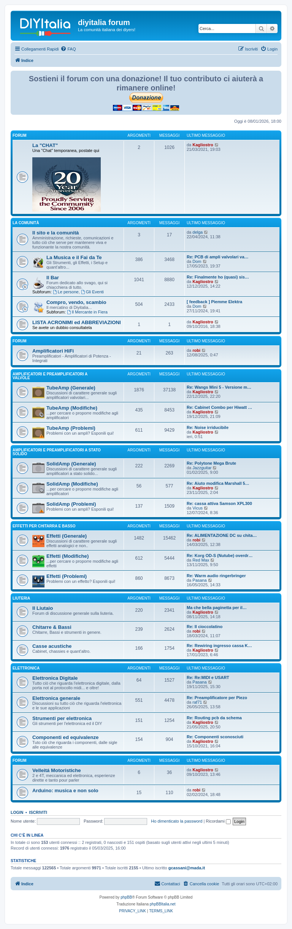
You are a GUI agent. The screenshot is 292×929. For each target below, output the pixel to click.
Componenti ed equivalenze (65, 737)
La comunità (26, 223)
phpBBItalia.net (163, 904)
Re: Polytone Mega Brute (211, 463)
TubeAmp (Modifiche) (71, 408)
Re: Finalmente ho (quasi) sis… (218, 277)
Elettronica (26, 668)
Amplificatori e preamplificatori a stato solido (57, 452)
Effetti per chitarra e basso (44, 526)
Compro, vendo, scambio (76, 302)
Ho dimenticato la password (176, 821)
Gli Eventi (92, 292)
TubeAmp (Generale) (70, 388)
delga (197, 232)
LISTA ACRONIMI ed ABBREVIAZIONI (76, 322)
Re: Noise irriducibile (208, 427)
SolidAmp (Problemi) (71, 504)
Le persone (66, 292)
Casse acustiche (51, 646)
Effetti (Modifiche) (67, 556)
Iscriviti (38, 812)
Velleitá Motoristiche (56, 770)
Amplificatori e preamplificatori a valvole (50, 376)
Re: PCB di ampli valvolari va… (218, 257)
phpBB (126, 897)
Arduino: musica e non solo (65, 790)
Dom (196, 261)
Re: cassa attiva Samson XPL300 (219, 503)
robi (196, 350)
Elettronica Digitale (55, 678)
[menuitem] (68, 49)
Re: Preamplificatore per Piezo (217, 697)
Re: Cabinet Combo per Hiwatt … (219, 407)
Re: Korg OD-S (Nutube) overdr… (220, 555)
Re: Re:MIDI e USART (208, 677)
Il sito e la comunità (55, 233)
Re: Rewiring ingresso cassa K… (219, 645)
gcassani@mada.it (186, 868)
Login (17, 812)
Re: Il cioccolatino (204, 626)
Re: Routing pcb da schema (214, 717)
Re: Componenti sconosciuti (215, 736)
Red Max (200, 560)
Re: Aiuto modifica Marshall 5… (218, 483)
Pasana (199, 580)
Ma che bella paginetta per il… (217, 607)
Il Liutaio (42, 608)
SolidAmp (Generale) (71, 464)
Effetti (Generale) (66, 536)
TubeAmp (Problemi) (70, 428)
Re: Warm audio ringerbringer (216, 575)
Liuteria (21, 598)
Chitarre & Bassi (51, 627)
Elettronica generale (56, 698)
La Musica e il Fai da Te (74, 257)
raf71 (197, 702)
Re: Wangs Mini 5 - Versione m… (219, 387)
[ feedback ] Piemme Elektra (214, 301)
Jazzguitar (201, 467)
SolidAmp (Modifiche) (72, 484)
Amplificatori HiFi (53, 351)
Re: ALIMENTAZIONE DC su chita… (222, 535)
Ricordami (218, 821)
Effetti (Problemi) (66, 576)
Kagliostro (202, 144)
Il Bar (52, 277)
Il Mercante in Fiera (87, 312)
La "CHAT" (45, 145)
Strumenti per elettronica (62, 718)
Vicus (197, 508)
